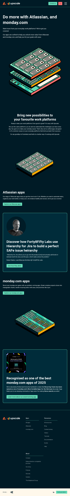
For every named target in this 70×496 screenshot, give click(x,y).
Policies (28, 470)
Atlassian (28, 426)
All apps (28, 422)
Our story (28, 467)
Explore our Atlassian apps (12, 204)
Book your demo (61, 492)
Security (28, 473)
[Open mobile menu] (65, 3)
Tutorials (46, 436)
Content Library (48, 429)
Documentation (48, 439)
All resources (48, 422)
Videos (46, 433)
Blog (45, 426)
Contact (28, 458)
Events (46, 443)
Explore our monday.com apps (13, 293)
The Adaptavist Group (32, 480)
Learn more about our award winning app (22, 397)
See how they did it (14, 266)
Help (45, 446)
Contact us (53, 3)
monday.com (29, 429)
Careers (28, 477)
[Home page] (25, 3)
